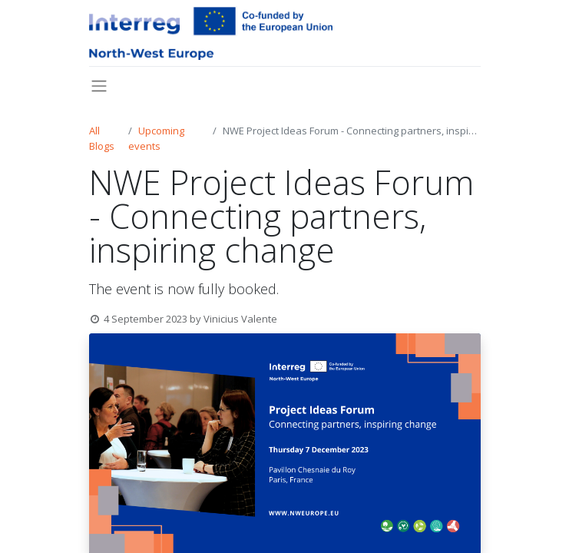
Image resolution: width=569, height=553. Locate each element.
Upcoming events (156, 138)
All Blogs (101, 138)
